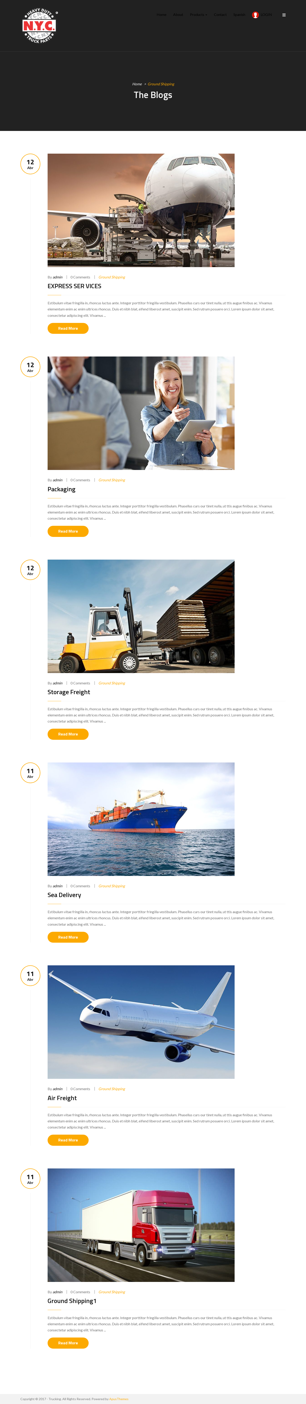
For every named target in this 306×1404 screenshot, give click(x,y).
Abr (30, 164)
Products (198, 14)
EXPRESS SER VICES (74, 286)
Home (161, 14)
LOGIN (262, 15)
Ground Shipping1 (72, 1301)
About (178, 14)
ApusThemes (119, 1399)
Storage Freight (69, 692)
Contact (220, 14)
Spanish (239, 14)
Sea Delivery (64, 895)
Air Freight (62, 1098)
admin (57, 277)
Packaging (61, 489)
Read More (68, 328)
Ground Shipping (111, 277)
